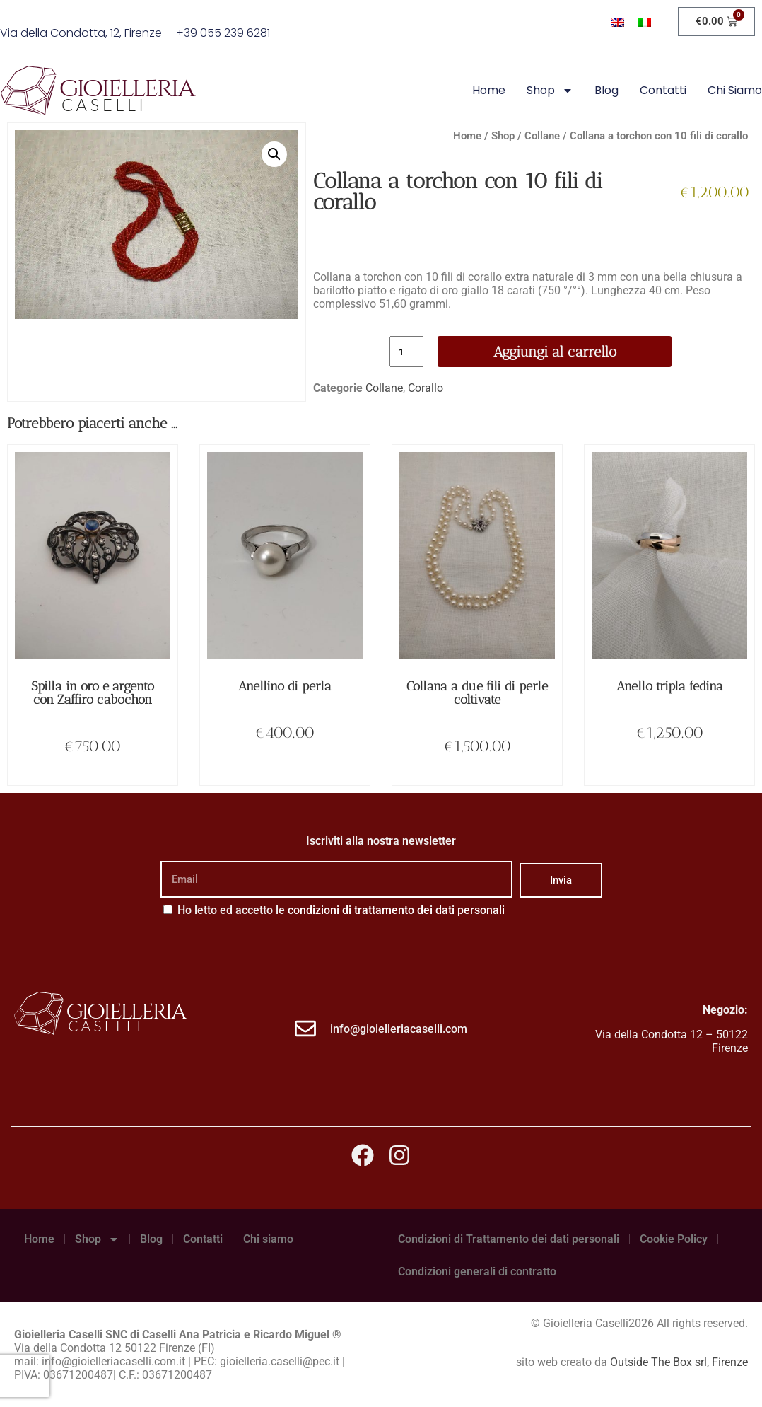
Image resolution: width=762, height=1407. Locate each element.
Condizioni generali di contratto (477, 1271)
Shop (550, 90)
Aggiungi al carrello (554, 351)
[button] (274, 154)
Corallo (425, 388)
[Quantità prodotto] (406, 352)
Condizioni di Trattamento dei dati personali (508, 1239)
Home (488, 90)
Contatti (663, 90)
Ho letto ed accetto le (341, 910)
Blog (606, 90)
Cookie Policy (674, 1239)
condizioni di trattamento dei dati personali (396, 910)
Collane (542, 135)
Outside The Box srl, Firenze (679, 1362)
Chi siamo (735, 90)
